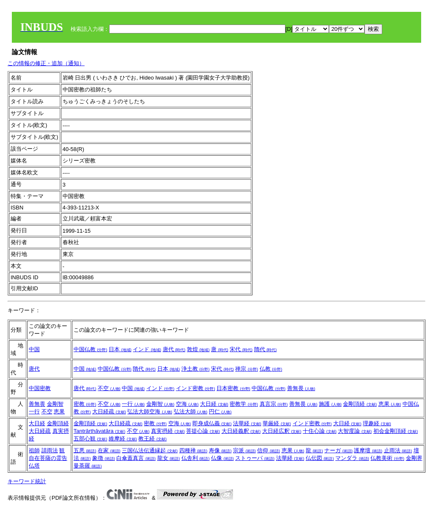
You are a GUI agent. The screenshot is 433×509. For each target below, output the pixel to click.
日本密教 (233, 388)
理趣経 (377, 423)
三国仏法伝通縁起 (150, 450)
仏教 (271, 369)
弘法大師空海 (149, 411)
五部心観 (90, 438)
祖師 (34, 450)
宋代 (241, 349)
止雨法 (398, 450)
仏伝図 (320, 458)
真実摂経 (168, 431)
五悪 (85, 450)
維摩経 (123, 438)
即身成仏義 (212, 423)
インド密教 (195, 388)
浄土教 (195, 369)
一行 (34, 411)
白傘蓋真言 (136, 458)
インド (147, 349)
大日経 (214, 404)
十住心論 (320, 431)
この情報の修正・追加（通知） (46, 63)
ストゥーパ (254, 458)
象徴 (103, 458)
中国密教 (40, 388)
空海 (187, 404)
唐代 (174, 349)
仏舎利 (195, 458)
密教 (85, 404)
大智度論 (355, 431)
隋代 (265, 349)
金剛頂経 (360, 404)
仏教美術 (387, 458)
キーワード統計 (27, 481)
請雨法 (49, 450)
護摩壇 (368, 450)
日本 (120, 349)
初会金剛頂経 (395, 431)
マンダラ (352, 458)
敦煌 (198, 349)
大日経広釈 (281, 431)
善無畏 (301, 388)
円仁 (220, 411)
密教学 (244, 404)
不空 (109, 388)
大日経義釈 (241, 431)
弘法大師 (191, 411)
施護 (330, 404)
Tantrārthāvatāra (99, 431)
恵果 (59, 411)
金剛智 (55, 404)
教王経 (152, 438)
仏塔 (34, 465)
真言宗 (274, 404)
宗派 (244, 450)
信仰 (268, 450)
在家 (109, 450)
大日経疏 (109, 411)
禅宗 (246, 369)
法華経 (247, 423)
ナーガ (338, 450)
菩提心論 (203, 431)
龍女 (168, 458)
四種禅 (193, 450)
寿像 (220, 450)
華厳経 (277, 423)
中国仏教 (90, 349)
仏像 (222, 458)
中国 (34, 349)
